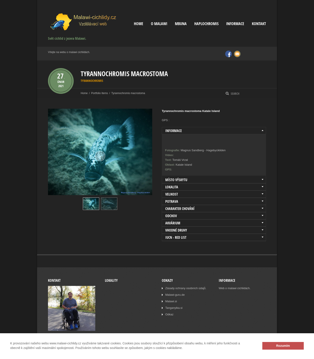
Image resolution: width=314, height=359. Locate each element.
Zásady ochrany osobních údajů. (185, 288)
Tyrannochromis (92, 81)
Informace (235, 23)
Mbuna (181, 23)
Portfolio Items (99, 93)
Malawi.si (171, 301)
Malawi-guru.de (175, 294)
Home (138, 23)
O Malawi (159, 23)
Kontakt (259, 23)
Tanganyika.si (174, 307)
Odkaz (169, 314)
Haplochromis (206, 23)
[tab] (214, 130)
